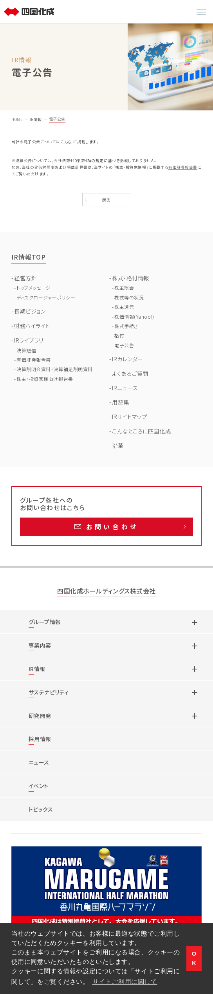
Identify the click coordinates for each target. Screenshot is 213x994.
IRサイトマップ (129, 416)
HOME (17, 119)
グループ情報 (45, 622)
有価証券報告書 (182, 167)
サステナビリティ (49, 692)
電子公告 (124, 345)
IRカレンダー (127, 359)
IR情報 (36, 119)
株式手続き (126, 326)
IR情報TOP (28, 257)
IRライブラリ (28, 340)
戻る (106, 199)
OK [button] (194, 958)
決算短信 (26, 350)
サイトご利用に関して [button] (124, 981)
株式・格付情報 (130, 278)
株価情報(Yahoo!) (134, 316)
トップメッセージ (33, 287)
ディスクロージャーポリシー (45, 297)
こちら (66, 141)
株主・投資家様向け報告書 (44, 378)
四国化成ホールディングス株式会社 (106, 591)
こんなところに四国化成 (141, 431)
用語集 (120, 402)
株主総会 (124, 287)
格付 (119, 335)
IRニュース (125, 388)
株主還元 (124, 306)
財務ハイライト (32, 326)
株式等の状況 (129, 297)
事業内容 (40, 645)
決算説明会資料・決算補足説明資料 (54, 369)
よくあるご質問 (130, 373)
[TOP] (30, 11)
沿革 (117, 445)
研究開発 (40, 716)
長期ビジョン (29, 311)
